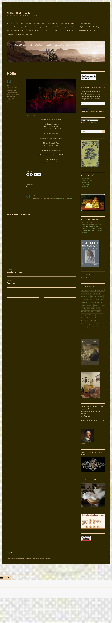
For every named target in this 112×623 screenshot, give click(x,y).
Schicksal (99, 314)
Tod (92, 321)
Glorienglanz (85, 184)
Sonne (83, 321)
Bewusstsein (84, 290)
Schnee (83, 317)
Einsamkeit (100, 290)
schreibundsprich (87, 225)
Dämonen (14, 92)
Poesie (12, 98)
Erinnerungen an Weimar (16, 30)
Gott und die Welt (52, 27)
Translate (91, 122)
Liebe (92, 308)
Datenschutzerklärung (24, 34)
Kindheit (96, 305)
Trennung (98, 321)
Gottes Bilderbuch (18, 13)
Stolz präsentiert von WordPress (42, 558)
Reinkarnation (11, 100)
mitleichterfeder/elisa (88, 230)
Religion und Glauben (70, 27)
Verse (8, 101)
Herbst (83, 305)
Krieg (102, 305)
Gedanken (89, 299)
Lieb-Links (10, 34)
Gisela (8, 85)
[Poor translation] (8, 578)
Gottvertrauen (98, 302)
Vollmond (91, 327)
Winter (83, 330)
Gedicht (9, 94)
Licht (88, 308)
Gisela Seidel (15, 94)
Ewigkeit (93, 296)
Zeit (88, 330)
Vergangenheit (91, 324)
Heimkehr (13, 96)
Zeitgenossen (34, 30)
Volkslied (83, 327)
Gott (8, 96)
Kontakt (93, 30)
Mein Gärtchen (86, 179)
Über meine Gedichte (23, 23)
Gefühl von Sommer (87, 180)
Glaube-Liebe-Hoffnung (33, 27)
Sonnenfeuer (85, 182)
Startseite (10, 23)
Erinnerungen (85, 296)
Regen (83, 314)
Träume (83, 324)
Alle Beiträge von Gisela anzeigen (64, 198)
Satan (17, 100)
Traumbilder (81, 30)
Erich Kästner (96, 293)
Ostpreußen (70, 30)
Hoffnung (89, 305)
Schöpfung (90, 317)
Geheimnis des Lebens (68, 23)
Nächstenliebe (85, 311)
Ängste (9, 92)
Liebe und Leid (85, 23)
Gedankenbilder (39, 23)
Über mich (44, 30)
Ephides (83, 27)
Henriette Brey (94, 27)
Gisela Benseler (86, 228)
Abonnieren (84, 109)
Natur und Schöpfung (14, 27)
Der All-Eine (85, 186)
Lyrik (8, 98)
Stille (88, 321)
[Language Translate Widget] (89, 120)
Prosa (98, 311)
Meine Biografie (58, 30)
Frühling (100, 296)
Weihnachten (99, 327)
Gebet (83, 299)
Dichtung (93, 290)
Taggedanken (52, 23)
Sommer (97, 317)
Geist (102, 299)
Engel (83, 293)
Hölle (17, 96)
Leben (83, 308)
